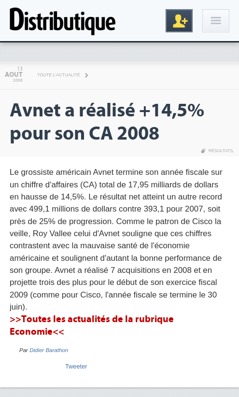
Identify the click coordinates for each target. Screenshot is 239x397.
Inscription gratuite (179, 21)
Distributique (63, 20)
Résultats (221, 150)
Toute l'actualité (58, 74)
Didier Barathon (48, 350)
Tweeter (76, 366)
